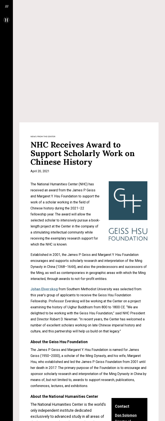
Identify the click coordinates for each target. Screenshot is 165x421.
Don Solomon (126, 284)
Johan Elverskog (44, 158)
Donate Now (135, 410)
